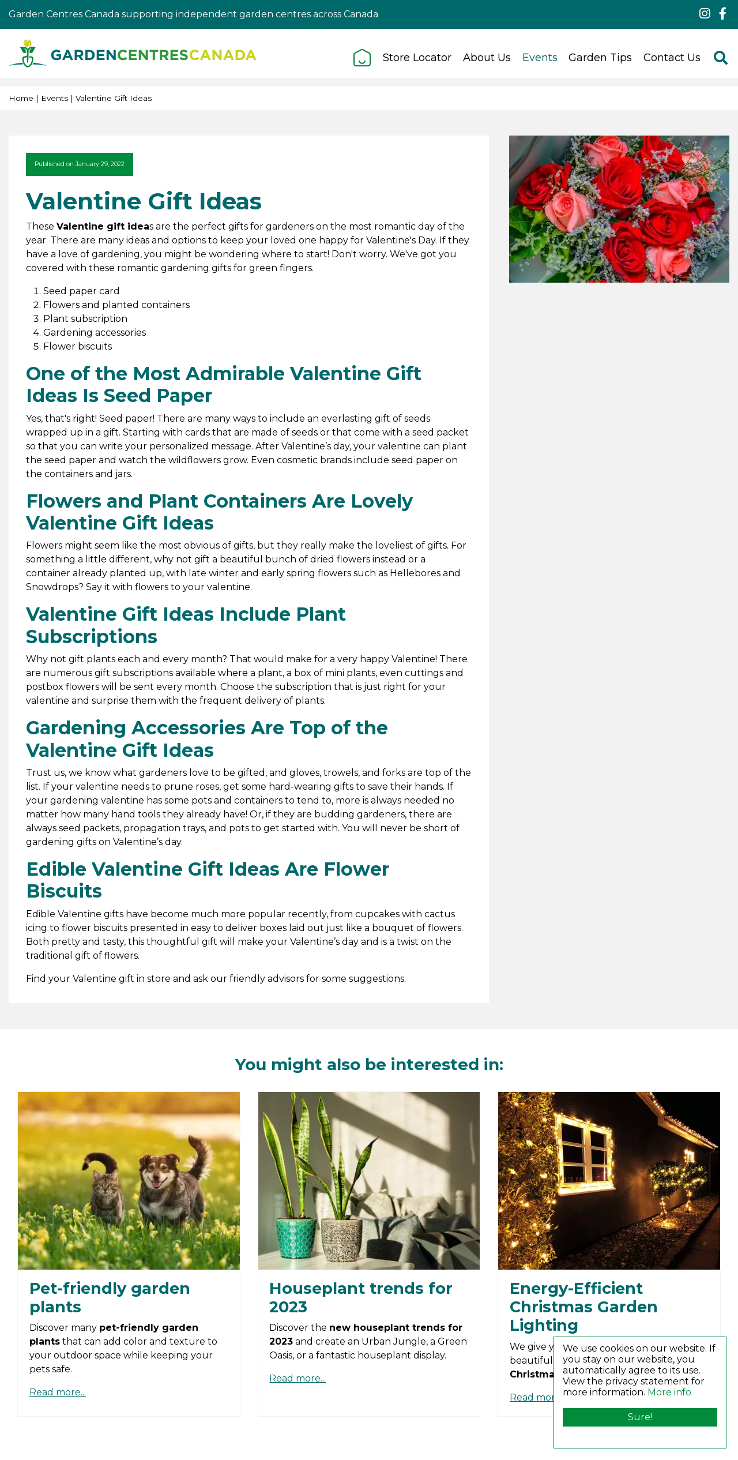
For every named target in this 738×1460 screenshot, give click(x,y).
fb (722, 14)
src (720, 57)
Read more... (57, 1392)
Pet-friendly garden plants (109, 1297)
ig (704, 14)
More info (669, 1392)
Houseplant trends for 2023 (361, 1297)
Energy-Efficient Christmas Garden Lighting (584, 1307)
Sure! (640, 1417)
